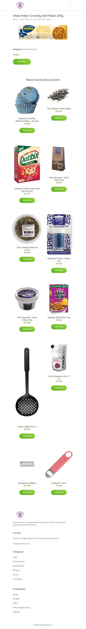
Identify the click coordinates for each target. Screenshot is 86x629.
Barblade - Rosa (59, 483)
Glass (15, 557)
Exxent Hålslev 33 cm (27, 426)
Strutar (16, 575)
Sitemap (16, 612)
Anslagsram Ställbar (27, 483)
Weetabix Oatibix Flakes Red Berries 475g (27, 189)
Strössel (26, 49)
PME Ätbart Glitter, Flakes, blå (58, 259)
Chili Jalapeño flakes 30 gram (27, 248)
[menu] (71, 5)
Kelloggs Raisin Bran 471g (59, 317)
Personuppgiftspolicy (21, 607)
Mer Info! (22, 62)
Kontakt (16, 599)
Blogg (15, 594)
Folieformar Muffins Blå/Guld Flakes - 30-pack (27, 119)
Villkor (15, 603)
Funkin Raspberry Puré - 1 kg (59, 377)
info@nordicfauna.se (21, 544)
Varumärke (17, 579)
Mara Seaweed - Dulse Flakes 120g (27, 318)
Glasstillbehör (18, 566)
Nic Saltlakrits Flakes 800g (58, 108)
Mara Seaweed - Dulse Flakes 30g (59, 178)
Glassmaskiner (19, 561)
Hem (15, 19)
